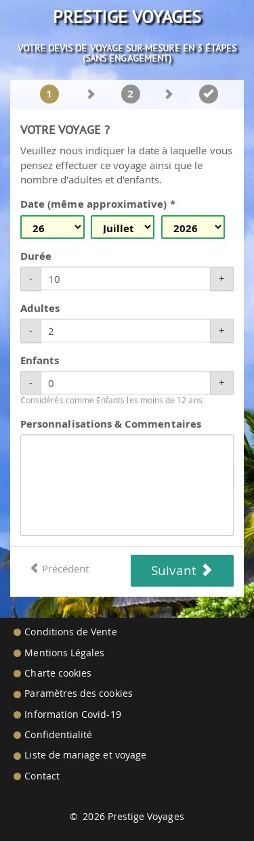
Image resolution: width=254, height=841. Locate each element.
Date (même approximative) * (97, 204)
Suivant (182, 570)
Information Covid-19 (72, 714)
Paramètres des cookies (78, 693)
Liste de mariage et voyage (85, 755)
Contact (41, 776)
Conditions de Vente (70, 632)
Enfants (39, 360)
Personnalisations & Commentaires (110, 424)
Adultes (40, 308)
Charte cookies (57, 673)
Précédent (59, 568)
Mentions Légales (64, 653)
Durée (35, 256)
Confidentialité (58, 735)
